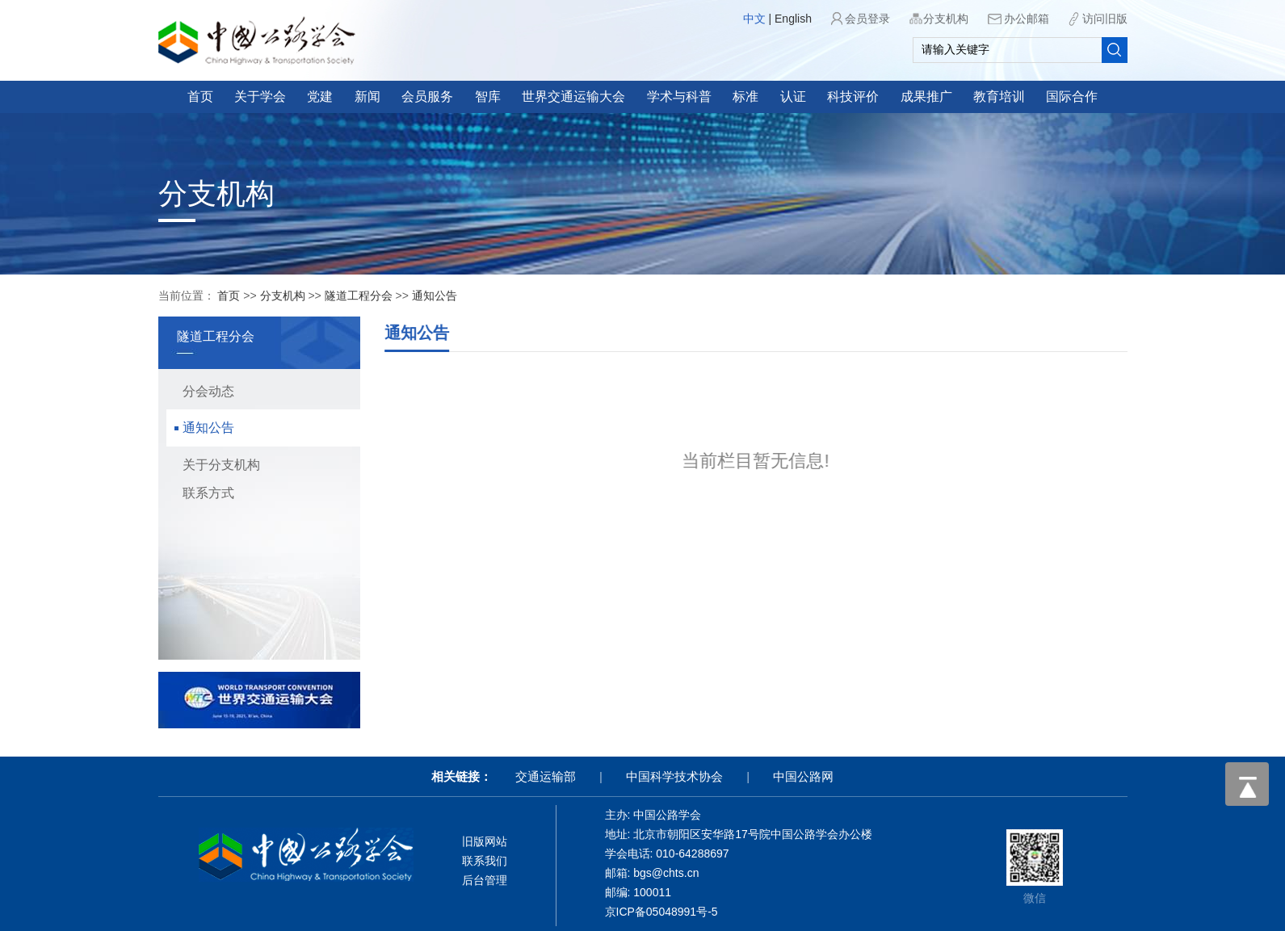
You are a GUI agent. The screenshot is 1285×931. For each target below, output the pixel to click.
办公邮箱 (1026, 18)
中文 (754, 18)
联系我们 (484, 860)
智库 (488, 96)
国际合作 (1072, 96)
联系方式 (201, 493)
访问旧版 (1105, 18)
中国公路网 (803, 776)
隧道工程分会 (359, 295)
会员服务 (427, 96)
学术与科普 (679, 96)
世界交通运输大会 (573, 96)
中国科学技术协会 (674, 776)
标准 (745, 96)
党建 (320, 96)
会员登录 (867, 18)
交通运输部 (545, 776)
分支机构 (945, 18)
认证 (793, 96)
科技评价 (853, 96)
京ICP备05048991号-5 (661, 911)
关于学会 (260, 96)
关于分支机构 (214, 465)
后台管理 (484, 880)
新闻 (367, 96)
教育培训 (999, 96)
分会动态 (201, 391)
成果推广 (926, 96)
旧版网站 (484, 841)
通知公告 (434, 295)
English (793, 18)
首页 (200, 96)
